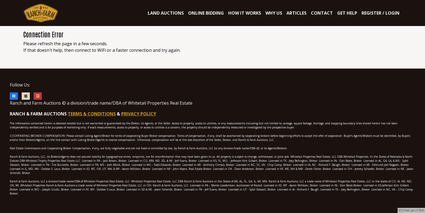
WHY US (273, 13)
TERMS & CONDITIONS (92, 114)
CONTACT (322, 13)
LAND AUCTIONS (166, 13)
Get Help (347, 13)
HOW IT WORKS (244, 13)
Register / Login (381, 13)
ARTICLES (296, 13)
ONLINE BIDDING (206, 13)
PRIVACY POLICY (138, 114)
